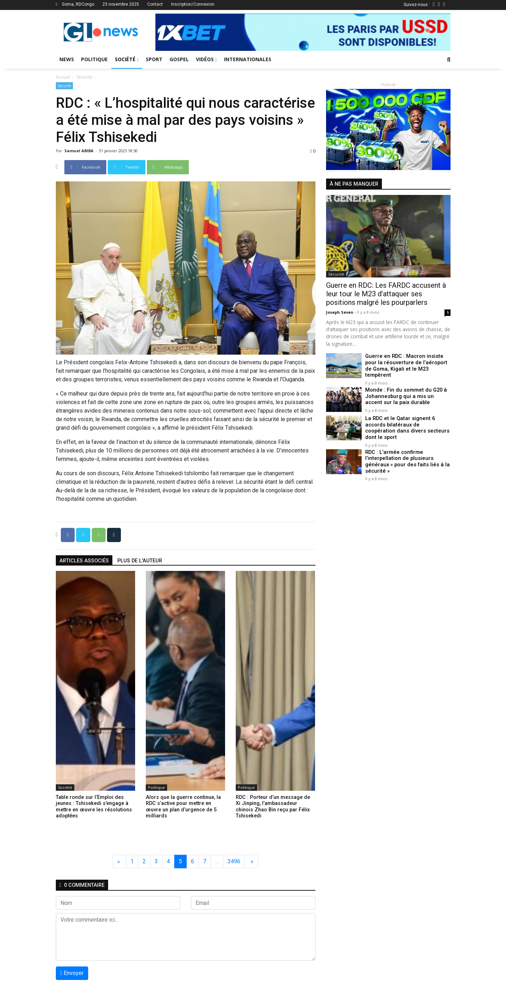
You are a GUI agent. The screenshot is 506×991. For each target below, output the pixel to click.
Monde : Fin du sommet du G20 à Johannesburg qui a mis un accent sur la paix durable (406, 391)
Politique (94, 59)
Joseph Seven (340, 312)
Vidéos (206, 59)
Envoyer (72, 973)
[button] (177, 32)
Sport (154, 59)
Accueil (63, 77)
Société (127, 59)
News (66, 59)
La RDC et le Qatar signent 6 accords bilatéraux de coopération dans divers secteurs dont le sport (406, 419)
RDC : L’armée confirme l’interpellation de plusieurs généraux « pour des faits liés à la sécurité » (405, 451)
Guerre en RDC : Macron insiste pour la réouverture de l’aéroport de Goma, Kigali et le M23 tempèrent (408, 362)
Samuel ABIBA (79, 150)
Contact (155, 4)
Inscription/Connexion (192, 4)
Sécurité (84, 77)
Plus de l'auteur (139, 561)
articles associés (84, 561)
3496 (234, 861)
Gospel (179, 59)
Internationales (247, 59)
